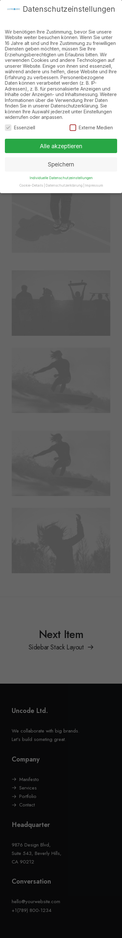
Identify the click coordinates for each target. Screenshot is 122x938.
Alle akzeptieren (61, 139)
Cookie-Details (31, 179)
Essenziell (20, 121)
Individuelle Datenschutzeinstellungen (61, 171)
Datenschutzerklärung (64, 179)
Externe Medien (91, 121)
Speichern (61, 157)
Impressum (94, 179)
